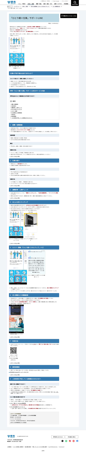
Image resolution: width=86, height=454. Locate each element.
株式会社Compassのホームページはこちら (19, 372)
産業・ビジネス (58, 4)
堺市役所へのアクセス (58, 437)
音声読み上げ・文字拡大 (45, 1)
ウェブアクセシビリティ (52, 446)
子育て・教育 (31, 4)
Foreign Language (56, 1)
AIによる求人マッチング (16, 109)
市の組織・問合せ (71, 437)
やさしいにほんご (65, 1)
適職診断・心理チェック (16, 107)
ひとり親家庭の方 (56, 6)
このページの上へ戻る (15, 156)
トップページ (16, 6)
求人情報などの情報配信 (16, 112)
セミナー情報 (14, 111)
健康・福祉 (38, 4)
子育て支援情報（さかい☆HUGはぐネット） (40, 6)
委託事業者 (13, 116)
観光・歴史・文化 (48, 4)
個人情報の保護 (28, 446)
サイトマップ (61, 446)
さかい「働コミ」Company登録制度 (18, 403)
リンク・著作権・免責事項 (18, 446)
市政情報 (66, 4)
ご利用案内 (9, 446)
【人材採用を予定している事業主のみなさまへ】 (21, 118)
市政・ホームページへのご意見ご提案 (39, 446)
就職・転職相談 (14, 104)
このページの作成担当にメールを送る (18, 422)
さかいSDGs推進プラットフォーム (17, 406)
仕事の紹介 (13, 106)
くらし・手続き (21, 4)
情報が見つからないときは (69, 16)
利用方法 (13, 114)
